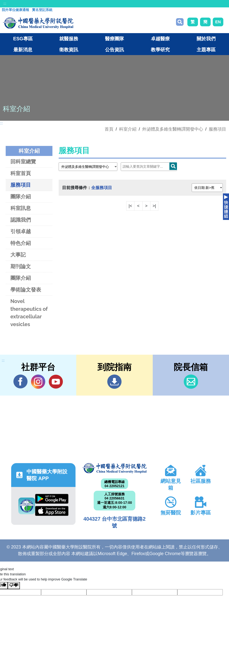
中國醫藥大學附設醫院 (114, 468)
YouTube (56, 382)
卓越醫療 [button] (160, 38)
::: (4, 3)
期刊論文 (20, 266)
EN (218, 21)
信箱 (191, 382)
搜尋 (180, 22)
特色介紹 (20, 243)
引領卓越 (20, 231)
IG (38, 382)
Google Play (52, 499)
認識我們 (20, 220)
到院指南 (114, 382)
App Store (52, 511)
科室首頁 (20, 173)
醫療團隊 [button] (114, 38)
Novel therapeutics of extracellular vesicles (29, 312)
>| (154, 205)
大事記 (18, 255)
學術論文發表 (25, 290)
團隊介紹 (20, 196)
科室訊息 (20, 208)
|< (130, 205)
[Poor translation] (14, 585)
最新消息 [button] (22, 49)
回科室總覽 (23, 161)
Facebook (20, 382)
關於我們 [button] (206, 38)
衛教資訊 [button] (68, 49)
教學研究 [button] (160, 49)
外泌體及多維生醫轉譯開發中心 (172, 129)
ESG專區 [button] (23, 38)
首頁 (109, 129)
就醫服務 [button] (68, 38)
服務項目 (217, 129)
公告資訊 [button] (114, 49)
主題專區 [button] (206, 49)
